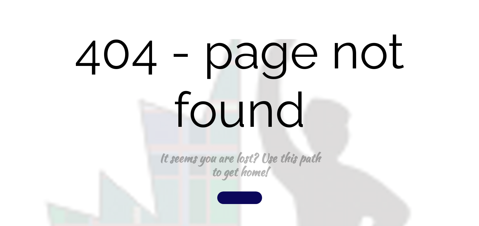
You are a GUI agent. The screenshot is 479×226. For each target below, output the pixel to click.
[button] (239, 197)
